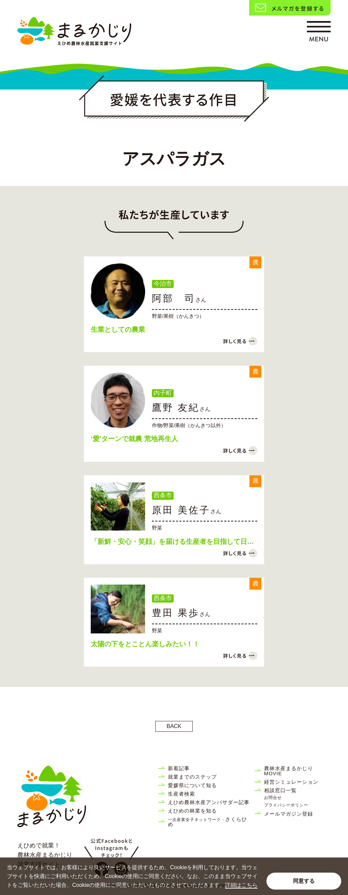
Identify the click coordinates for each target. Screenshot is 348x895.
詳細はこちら (241, 885)
